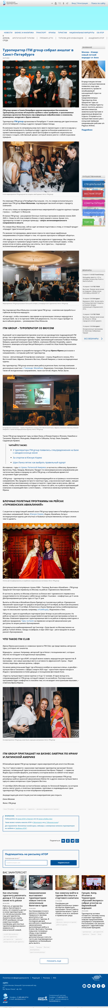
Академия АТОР (82, 38)
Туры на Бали (27, 618)
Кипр (99, 930)
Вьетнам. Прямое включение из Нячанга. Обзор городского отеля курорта (91, 318)
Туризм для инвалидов (61, 38)
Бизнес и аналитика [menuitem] (24, 32)
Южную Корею (36, 512)
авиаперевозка (35, 946)
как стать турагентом (10, 933)
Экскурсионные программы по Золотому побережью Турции (93, 331)
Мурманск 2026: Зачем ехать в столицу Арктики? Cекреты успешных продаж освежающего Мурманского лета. (93, 303)
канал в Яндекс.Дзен (46, 816)
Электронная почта (11, 855)
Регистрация (83, 3)
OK (64, 3)
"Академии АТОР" (21, 825)
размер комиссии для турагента (14, 938)
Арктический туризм (21, 38)
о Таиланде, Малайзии (32, 367)
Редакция (32, 974)
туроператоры (86, 928)
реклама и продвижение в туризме (48, 806)
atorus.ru (102, 1004)
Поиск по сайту (98, 3)
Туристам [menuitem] (62, 32)
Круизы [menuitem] (52, 32)
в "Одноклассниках (51, 819)
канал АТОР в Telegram (25, 816)
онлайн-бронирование (11, 930)
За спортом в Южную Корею (27, 456)
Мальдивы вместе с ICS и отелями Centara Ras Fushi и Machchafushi (93, 275)
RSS (49, 974)
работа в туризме (61, 921)
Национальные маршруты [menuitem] (81, 32)
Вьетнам (46, 943)
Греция (93, 930)
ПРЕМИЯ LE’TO (40, 38)
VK (60, 3)
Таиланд (39, 943)
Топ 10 (85, 218)
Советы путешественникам (93, 199)
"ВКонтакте (37, 819)
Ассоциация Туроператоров (12, 2)
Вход (74, 3)
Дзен (53, 3)
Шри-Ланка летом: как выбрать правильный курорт (40, 461)
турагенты (31, 806)
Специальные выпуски (92, 180)
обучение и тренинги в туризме (66, 918)
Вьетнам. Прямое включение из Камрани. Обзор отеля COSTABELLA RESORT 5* (92, 288)
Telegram (68, 3)
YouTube (56, 3)
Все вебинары (90, 338)
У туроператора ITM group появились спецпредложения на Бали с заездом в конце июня (43, 450)
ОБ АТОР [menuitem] (100, 32)
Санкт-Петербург (9, 806)
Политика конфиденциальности (14, 974)
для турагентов (21, 806)
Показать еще (54, 957)
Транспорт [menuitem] (41, 32)
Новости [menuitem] (8, 32)
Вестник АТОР (88, 190)
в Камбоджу (43, 607)
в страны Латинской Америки (31, 466)
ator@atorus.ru (20, 995)
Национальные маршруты (93, 209)
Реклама (42, 974)
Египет (32, 943)
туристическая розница (37, 948)
